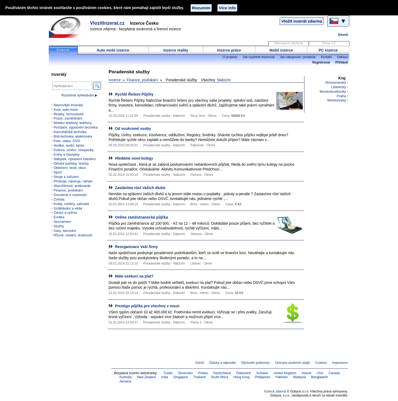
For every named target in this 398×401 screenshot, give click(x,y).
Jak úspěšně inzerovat (259, 57)
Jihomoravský (335, 82)
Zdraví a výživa (65, 213)
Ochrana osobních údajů (292, 363)
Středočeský (336, 100)
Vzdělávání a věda (68, 208)
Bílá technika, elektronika (73, 136)
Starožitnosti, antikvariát (72, 186)
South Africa (219, 377)
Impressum (340, 363)
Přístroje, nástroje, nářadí (73, 181)
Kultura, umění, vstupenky (74, 150)
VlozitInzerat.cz (107, 23)
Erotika (59, 217)
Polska (203, 373)
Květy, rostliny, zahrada (71, 204)
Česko (168, 373)
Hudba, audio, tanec (69, 145)
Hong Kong (241, 377)
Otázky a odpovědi (222, 363)
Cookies (321, 363)
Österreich (243, 373)
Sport (58, 172)
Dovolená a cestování (70, 195)
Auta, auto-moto (65, 110)
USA (320, 373)
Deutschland (222, 373)
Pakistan (282, 377)
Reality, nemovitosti (68, 114)
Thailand (199, 377)
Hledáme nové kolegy (134, 158)
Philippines (262, 377)
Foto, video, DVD (67, 141)
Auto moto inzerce (113, 50)
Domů (343, 35)
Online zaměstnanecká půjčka (141, 217)
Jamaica (125, 381)
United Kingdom (285, 373)
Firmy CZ (329, 43)
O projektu (230, 57)
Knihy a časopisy (67, 154)
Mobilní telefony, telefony (73, 123)
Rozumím (201, 8)
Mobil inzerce (281, 50)
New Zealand (146, 377)
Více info (227, 8)
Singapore (180, 377)
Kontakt (326, 57)
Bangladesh (319, 377)
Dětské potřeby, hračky (71, 163)
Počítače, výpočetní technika (76, 127)
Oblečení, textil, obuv (70, 168)
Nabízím (224, 80)
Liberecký (338, 87)
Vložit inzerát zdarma (301, 21)
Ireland (306, 373)
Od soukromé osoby (133, 128)
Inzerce (63, 50)
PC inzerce (328, 50)
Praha (341, 96)
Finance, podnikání (142, 80)
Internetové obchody (288, 43)
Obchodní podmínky (255, 363)
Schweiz (262, 373)
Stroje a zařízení (66, 177)
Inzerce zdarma (275, 391)
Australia (125, 377)
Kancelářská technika (70, 132)
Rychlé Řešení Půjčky (134, 94)
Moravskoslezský (333, 91)
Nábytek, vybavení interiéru (75, 159)
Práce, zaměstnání (68, 118)
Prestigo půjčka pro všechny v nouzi (147, 306)
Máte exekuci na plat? (134, 276)
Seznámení (62, 222)
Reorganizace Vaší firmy (136, 247)
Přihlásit (341, 62)
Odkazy (342, 57)
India (164, 377)
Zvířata (59, 199)
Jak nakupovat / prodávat (297, 57)
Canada (334, 373)
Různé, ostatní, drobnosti (73, 235)
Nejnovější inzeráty (68, 105)
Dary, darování (65, 231)
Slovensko (185, 373)
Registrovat (321, 62)
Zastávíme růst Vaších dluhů (140, 188)
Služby (59, 226)
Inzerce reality (175, 50)
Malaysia (299, 377)
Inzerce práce (229, 50)
